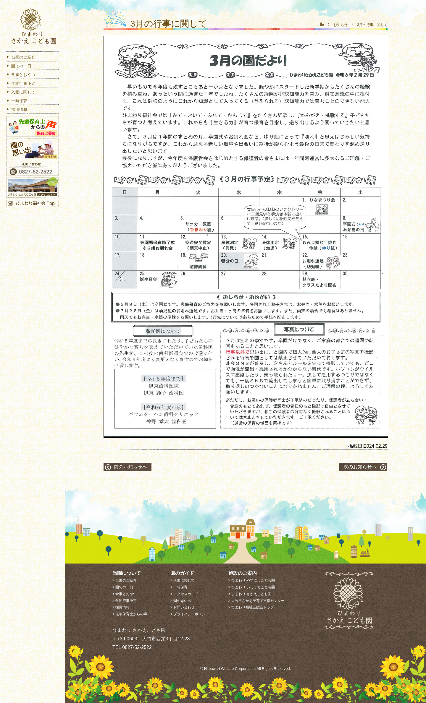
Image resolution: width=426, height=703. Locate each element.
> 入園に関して (182, 580)
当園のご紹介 (21, 57)
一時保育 (17, 101)
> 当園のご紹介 (124, 580)
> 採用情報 (121, 607)
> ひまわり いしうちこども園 (251, 587)
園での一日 (18, 66)
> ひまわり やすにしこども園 (251, 580)
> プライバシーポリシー (189, 614)
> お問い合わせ (182, 607)
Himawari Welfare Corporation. (230, 668)
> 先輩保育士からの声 (129, 614)
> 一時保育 (179, 587)
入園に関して (21, 92)
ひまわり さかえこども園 (32, 27)
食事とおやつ (21, 75)
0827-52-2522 (137, 647)
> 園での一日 (122, 587)
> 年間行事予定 (124, 601)
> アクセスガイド (184, 594)
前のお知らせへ (130, 466)
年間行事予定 (21, 84)
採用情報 (17, 110)
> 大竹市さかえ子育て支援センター (256, 601)
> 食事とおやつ (124, 594)
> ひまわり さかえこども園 (250, 594)
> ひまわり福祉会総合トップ (251, 607)
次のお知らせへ (360, 466)
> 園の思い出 (180, 601)
